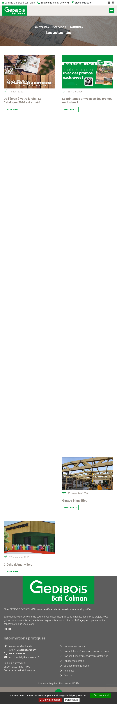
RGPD (75, 683)
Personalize (71, 700)
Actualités (69, 670)
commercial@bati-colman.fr (20, 2)
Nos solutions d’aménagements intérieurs (86, 656)
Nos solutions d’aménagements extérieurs (86, 651)
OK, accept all (100, 695)
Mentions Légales (47, 683)
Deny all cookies (50, 700)
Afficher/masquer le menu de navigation (111, 10)
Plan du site (64, 683)
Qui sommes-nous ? (74, 646)
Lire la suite (12, 109)
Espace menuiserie (74, 660)
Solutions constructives (76, 665)
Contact (68, 675)
